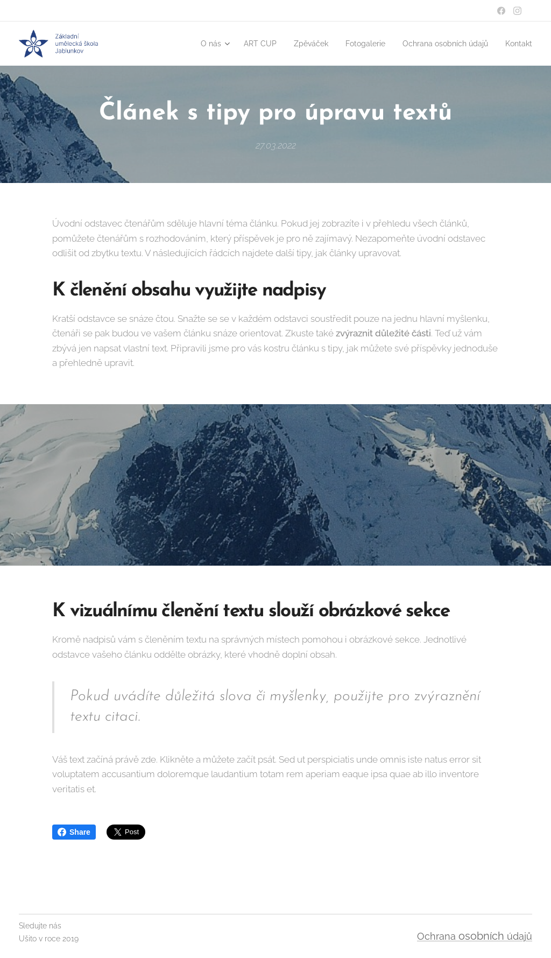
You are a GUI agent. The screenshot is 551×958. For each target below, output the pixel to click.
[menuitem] (187, 43)
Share (74, 832)
